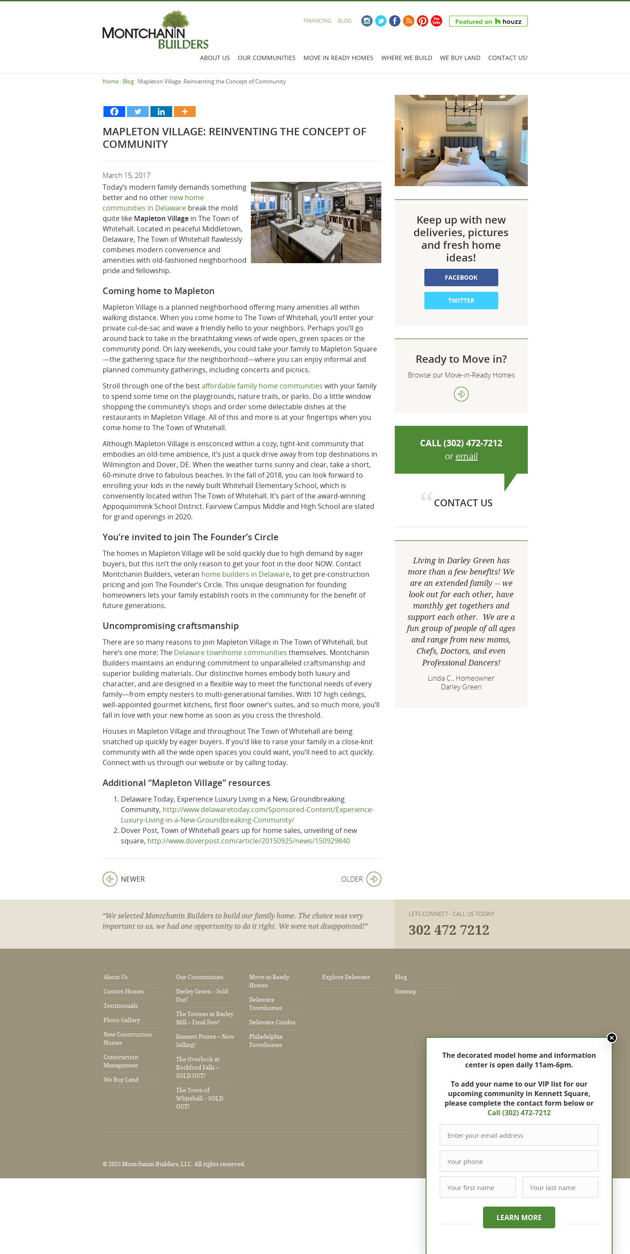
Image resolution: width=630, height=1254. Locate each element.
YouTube (436, 21)
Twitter (381, 21)
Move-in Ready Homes (269, 981)
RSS (408, 21)
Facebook (394, 21)
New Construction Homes (127, 1038)
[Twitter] (138, 111)
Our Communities (267, 58)
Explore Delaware (346, 977)
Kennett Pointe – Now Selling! (205, 1040)
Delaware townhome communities (230, 652)
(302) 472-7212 (472, 443)
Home (111, 81)
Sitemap (406, 991)
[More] (185, 111)
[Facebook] (114, 111)
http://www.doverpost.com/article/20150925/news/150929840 (248, 841)
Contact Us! (508, 58)
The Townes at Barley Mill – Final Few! (204, 1018)
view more (461, 394)
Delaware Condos (272, 1022)
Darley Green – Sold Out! (202, 995)
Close (612, 1038)
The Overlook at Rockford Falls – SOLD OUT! (198, 1067)
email (467, 456)
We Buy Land (460, 58)
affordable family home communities (262, 386)
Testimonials (120, 1006)
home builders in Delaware (245, 574)
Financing (317, 20)
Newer (124, 879)
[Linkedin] (161, 111)
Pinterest (422, 21)
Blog (345, 20)
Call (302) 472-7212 (518, 1112)
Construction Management (120, 1061)
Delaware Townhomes (265, 1004)
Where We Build (406, 58)
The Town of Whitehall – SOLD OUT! (199, 1098)
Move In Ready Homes (338, 58)
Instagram (367, 21)
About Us (215, 58)
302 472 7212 (449, 930)
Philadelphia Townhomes (266, 1040)
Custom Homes (123, 991)
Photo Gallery (121, 1020)
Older (361, 879)
